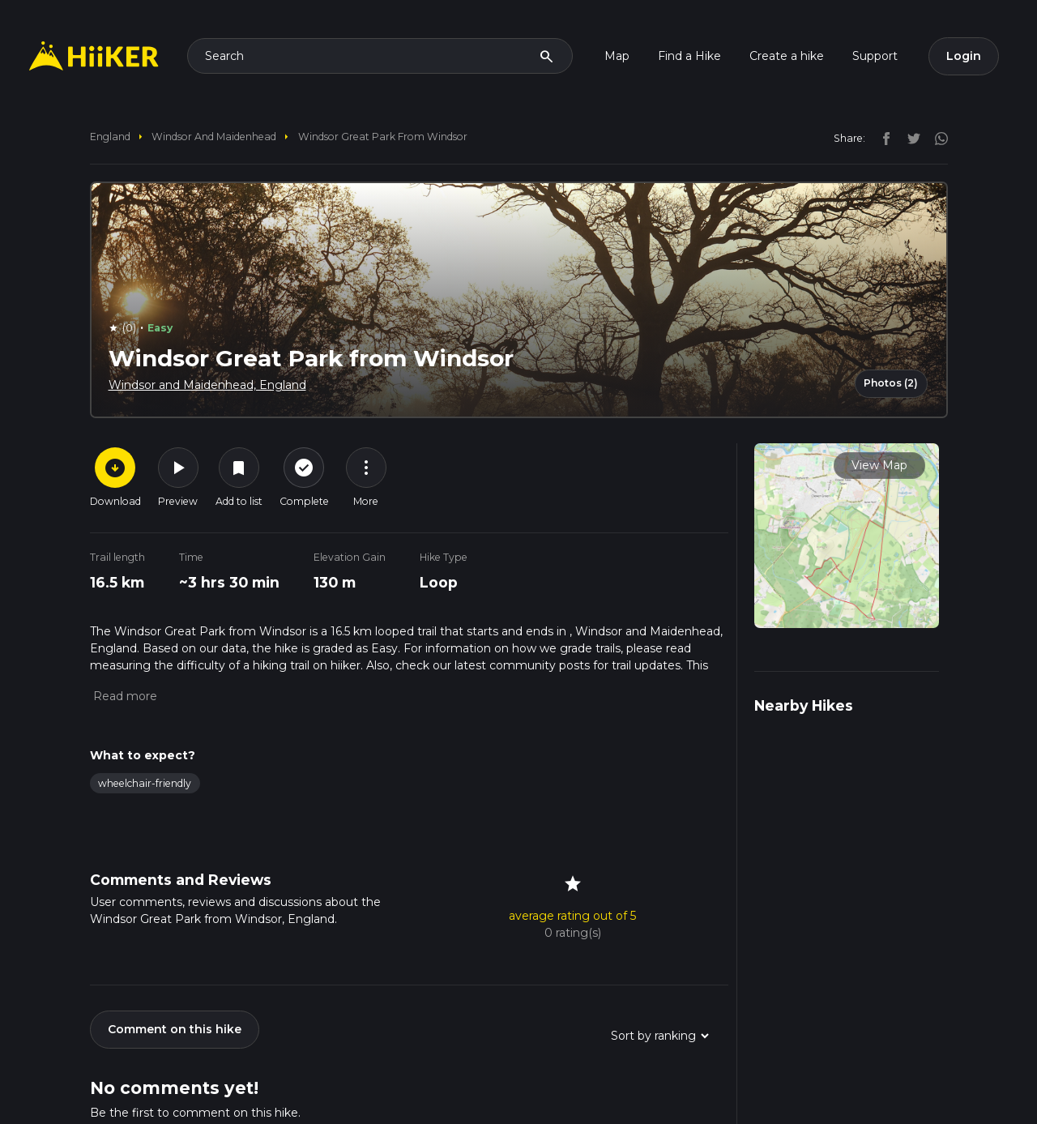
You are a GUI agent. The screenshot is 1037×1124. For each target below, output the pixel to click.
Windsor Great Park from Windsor (382, 136)
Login (963, 56)
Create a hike (786, 56)
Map (616, 56)
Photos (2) (891, 383)
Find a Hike (689, 56)
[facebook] (882, 137)
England (110, 136)
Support (875, 56)
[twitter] (910, 137)
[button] (123, 696)
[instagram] (936, 137)
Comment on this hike (174, 1029)
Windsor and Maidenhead (213, 136)
